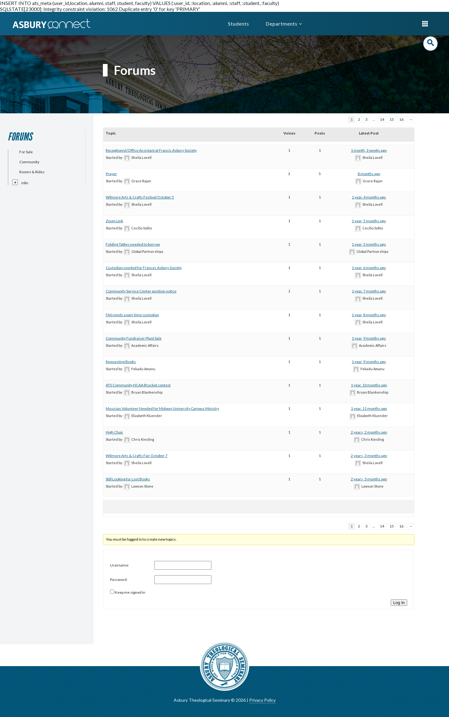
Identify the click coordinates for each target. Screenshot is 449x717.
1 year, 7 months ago (369, 291)
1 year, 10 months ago (369, 385)
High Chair (114, 432)
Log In (399, 602)
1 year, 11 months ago (369, 408)
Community (29, 162)
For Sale (26, 152)
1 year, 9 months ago (369, 338)
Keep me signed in (130, 592)
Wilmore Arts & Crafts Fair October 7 (136, 455)
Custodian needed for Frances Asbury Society (144, 267)
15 (391, 119)
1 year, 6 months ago (369, 267)
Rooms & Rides (32, 171)
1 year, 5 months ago (369, 221)
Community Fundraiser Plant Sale (134, 338)
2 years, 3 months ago (369, 455)
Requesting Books (121, 361)
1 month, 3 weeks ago (369, 150)
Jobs (24, 182)
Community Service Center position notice (141, 291)
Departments (284, 24)
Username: (119, 565)
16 (401, 119)
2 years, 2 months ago (369, 432)
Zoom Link (114, 221)
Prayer (111, 173)
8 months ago (369, 173)
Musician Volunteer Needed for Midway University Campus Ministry (162, 408)
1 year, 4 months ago (369, 197)
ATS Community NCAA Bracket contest (138, 385)
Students (238, 24)
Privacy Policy (262, 700)
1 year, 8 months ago (369, 314)
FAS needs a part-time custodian (132, 314)
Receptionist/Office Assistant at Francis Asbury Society (151, 150)
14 (382, 119)
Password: (119, 579)
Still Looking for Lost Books (128, 479)
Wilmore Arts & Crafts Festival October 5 (140, 197)
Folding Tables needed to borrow (133, 244)
